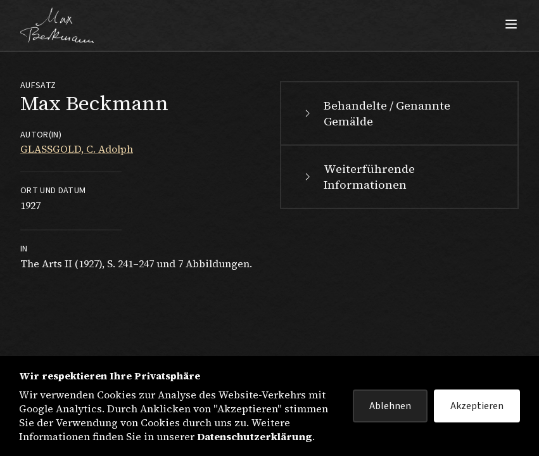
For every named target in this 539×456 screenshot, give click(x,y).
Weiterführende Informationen (358, 177)
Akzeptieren (477, 406)
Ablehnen (390, 406)
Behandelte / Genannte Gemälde (375, 113)
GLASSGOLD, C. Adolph (76, 149)
